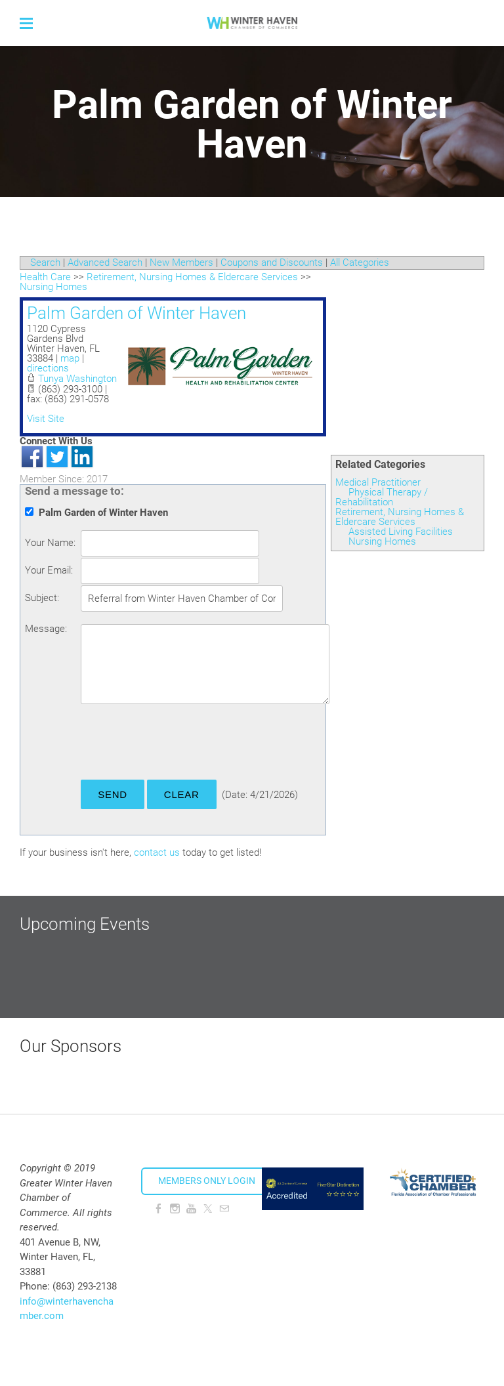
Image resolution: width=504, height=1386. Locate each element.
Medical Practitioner (378, 482)
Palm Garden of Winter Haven (136, 313)
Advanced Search (105, 262)
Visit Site (45, 419)
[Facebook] (158, 1209)
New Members (181, 262)
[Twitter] (208, 1209)
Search (45, 262)
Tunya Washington (77, 379)
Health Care (45, 277)
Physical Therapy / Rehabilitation (381, 497)
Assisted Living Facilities (400, 531)
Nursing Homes (382, 541)
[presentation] (180, 744)
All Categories (359, 262)
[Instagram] (175, 1209)
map (69, 358)
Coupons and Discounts (271, 262)
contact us (157, 852)
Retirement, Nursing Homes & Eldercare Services (399, 517)
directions (48, 368)
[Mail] (224, 1209)
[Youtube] (191, 1209)
